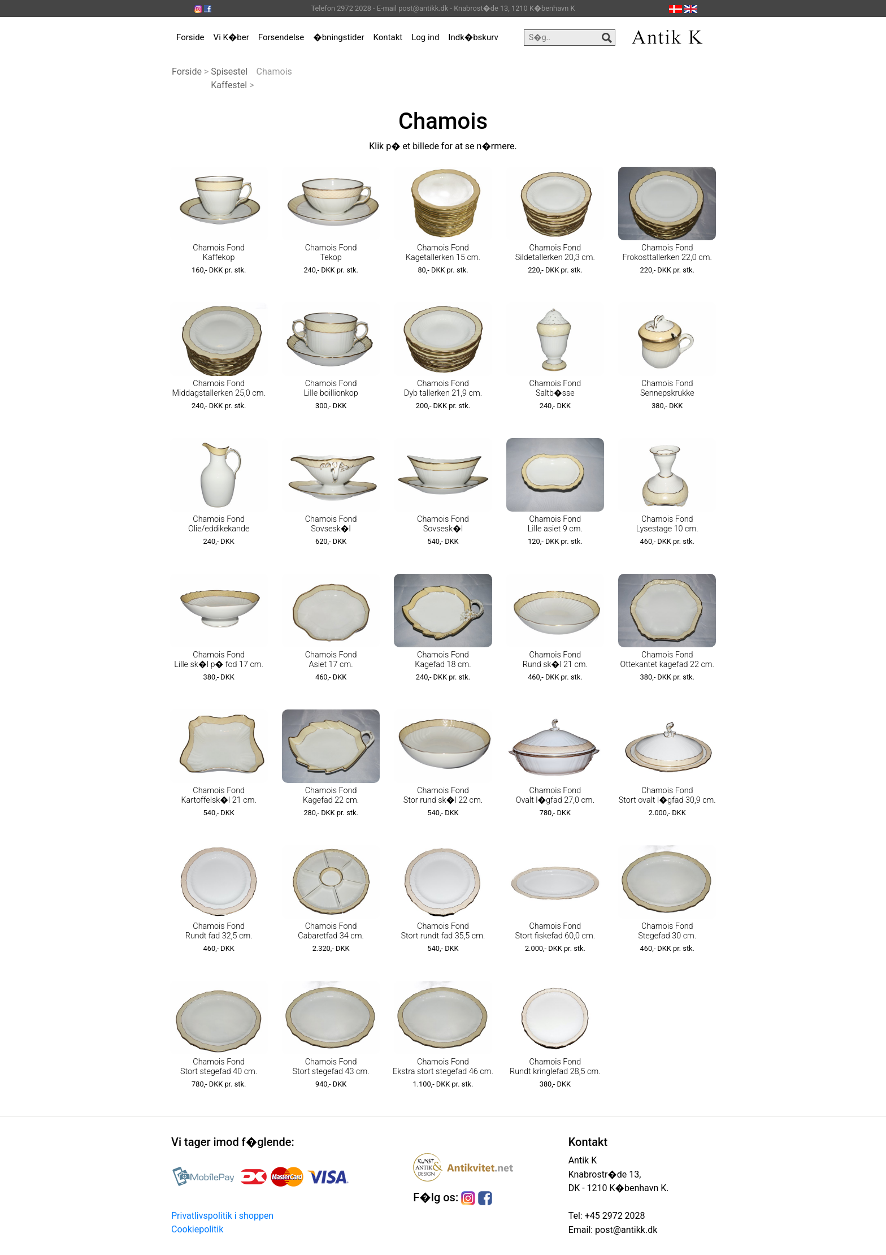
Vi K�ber (231, 37)
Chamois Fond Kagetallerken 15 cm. (443, 252)
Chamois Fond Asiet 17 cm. (331, 659)
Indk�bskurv (473, 37)
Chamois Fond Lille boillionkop (330, 388)
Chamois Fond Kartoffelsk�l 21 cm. (219, 795)
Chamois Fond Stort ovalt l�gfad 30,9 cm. (667, 795)
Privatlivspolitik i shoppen (222, 1215)
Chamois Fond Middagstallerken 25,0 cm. (219, 388)
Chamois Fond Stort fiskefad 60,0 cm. (555, 931)
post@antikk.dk (625, 1229)
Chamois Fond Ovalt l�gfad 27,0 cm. (555, 795)
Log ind (425, 37)
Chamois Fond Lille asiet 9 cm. (555, 524)
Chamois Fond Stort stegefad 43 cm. (330, 1066)
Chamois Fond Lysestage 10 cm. (667, 524)
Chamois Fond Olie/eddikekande (218, 524)
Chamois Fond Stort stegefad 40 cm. (218, 1066)
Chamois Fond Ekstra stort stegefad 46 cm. (443, 1066)
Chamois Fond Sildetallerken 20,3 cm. (555, 252)
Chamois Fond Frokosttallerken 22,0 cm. (667, 252)
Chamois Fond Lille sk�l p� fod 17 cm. (218, 659)
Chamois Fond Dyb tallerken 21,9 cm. (443, 388)
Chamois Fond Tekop (331, 252)
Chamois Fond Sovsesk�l (331, 524)
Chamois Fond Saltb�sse (555, 388)
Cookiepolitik (197, 1229)
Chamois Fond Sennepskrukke (667, 388)
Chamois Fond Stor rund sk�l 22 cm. (443, 795)
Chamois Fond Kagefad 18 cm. (443, 659)
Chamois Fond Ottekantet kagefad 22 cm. (667, 659)
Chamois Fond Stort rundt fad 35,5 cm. (443, 931)
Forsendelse (281, 37)
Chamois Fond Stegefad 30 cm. (667, 931)
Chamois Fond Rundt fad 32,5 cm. (219, 931)
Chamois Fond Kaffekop (219, 252)
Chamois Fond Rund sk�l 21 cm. (555, 659)
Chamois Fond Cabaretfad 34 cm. (331, 931)
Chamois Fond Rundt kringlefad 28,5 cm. (555, 1066)
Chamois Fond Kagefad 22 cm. (331, 795)
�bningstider (338, 37)
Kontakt (388, 37)
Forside (190, 37)
